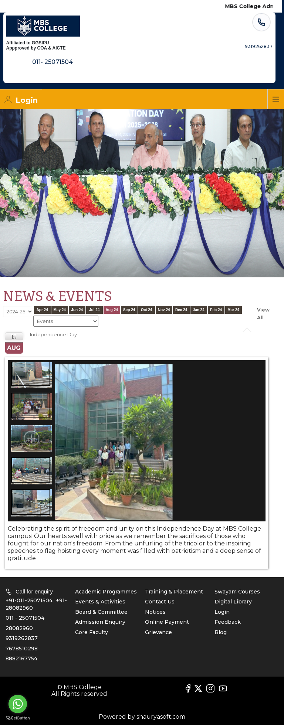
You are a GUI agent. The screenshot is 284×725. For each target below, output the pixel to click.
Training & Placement (174, 591)
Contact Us (160, 601)
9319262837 (22, 638)
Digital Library (233, 601)
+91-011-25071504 (29, 600)
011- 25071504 (52, 60)
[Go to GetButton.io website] (18, 718)
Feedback (227, 622)
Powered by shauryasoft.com (142, 716)
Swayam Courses (237, 591)
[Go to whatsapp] (18, 704)
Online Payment (167, 622)
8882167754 (21, 658)
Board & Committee (101, 612)
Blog (220, 632)
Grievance (158, 632)
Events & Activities (100, 601)
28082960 (19, 628)
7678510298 (22, 648)
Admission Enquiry (100, 622)
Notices (155, 612)
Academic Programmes (106, 591)
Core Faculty (91, 632)
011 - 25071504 (25, 618)
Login (222, 612)
